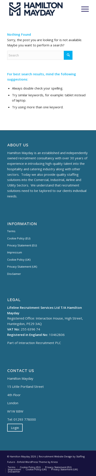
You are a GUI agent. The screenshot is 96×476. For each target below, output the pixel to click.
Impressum (14, 252)
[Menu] (83, 9)
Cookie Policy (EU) (18, 238)
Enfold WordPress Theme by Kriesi (37, 462)
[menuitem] (11, 467)
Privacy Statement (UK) (22, 267)
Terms (11, 231)
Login (15, 427)
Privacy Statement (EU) (22, 245)
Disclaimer (14, 274)
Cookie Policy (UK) (18, 260)
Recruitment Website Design (55, 456)
